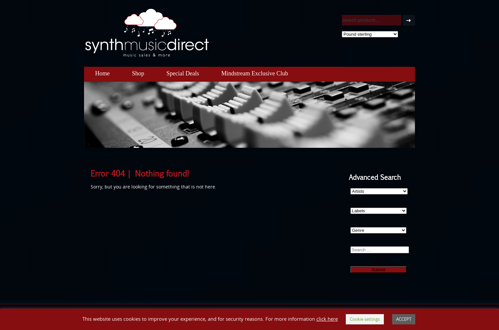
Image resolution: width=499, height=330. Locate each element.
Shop (138, 73)
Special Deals (182, 73)
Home (102, 73)
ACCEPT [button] (403, 319)
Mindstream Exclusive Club (254, 73)
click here (327, 318)
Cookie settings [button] (365, 319)
